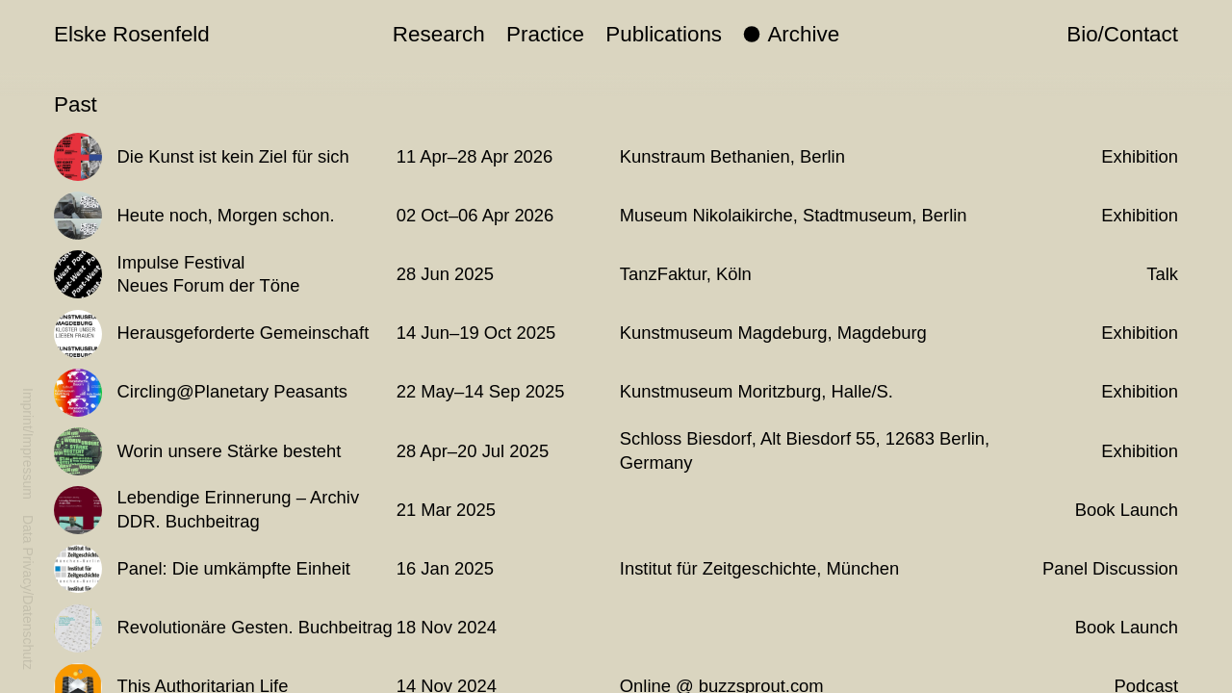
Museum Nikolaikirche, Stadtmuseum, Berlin (793, 215)
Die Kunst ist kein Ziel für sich (233, 156)
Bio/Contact (1122, 34)
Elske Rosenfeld (132, 34)
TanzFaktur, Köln (686, 274)
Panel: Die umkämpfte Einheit (233, 568)
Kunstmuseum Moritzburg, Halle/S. (756, 391)
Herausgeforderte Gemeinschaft (243, 332)
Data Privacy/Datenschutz (28, 592)
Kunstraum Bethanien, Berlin (732, 156)
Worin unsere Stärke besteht (229, 451)
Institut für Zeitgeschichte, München (759, 568)
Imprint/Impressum (28, 444)
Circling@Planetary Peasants (232, 391)
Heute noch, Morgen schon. (226, 215)
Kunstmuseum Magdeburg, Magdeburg (773, 332)
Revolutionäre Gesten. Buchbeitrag (255, 627)
